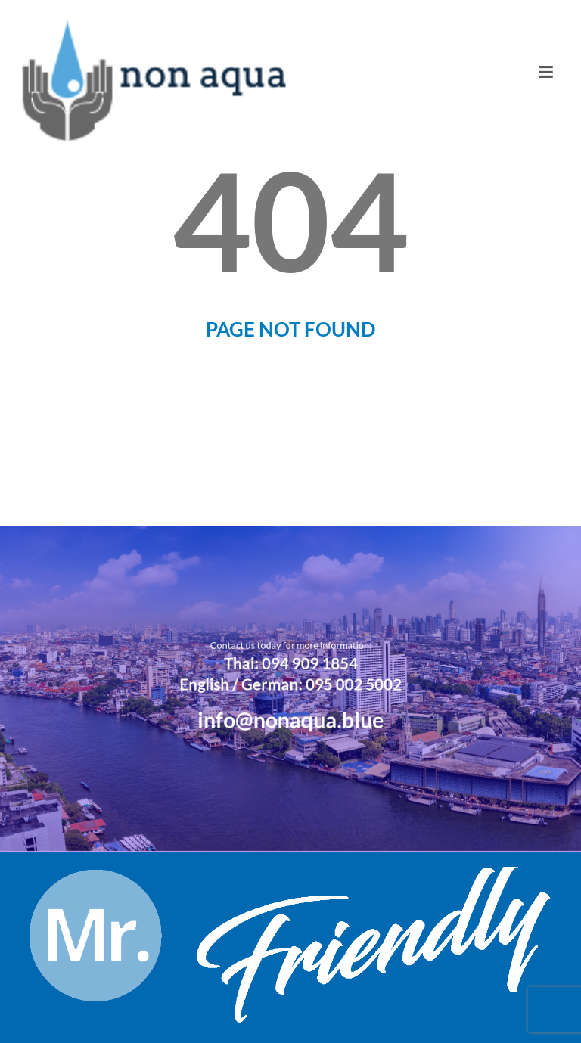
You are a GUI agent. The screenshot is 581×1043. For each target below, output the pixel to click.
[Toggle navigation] (546, 72)
